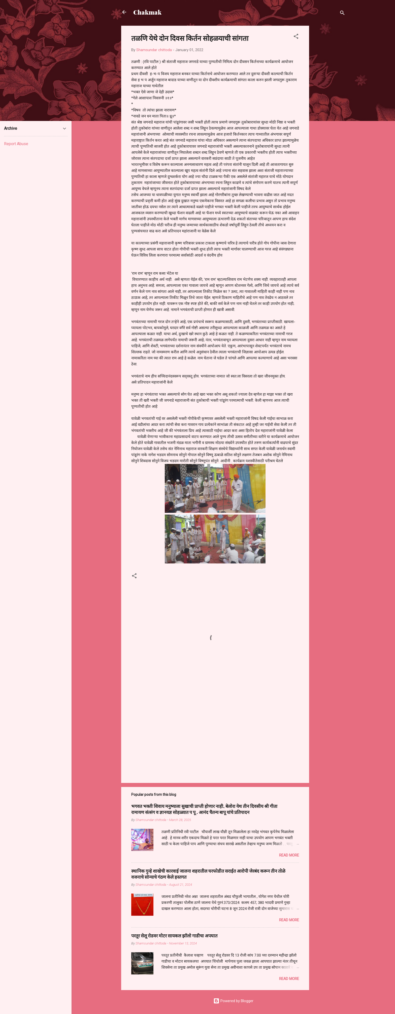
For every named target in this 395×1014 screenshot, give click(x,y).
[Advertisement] (329, 101)
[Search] (342, 13)
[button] (296, 37)
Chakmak (147, 12)
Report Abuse (16, 143)
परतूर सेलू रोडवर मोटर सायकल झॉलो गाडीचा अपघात (174, 936)
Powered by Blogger (233, 1001)
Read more (289, 855)
